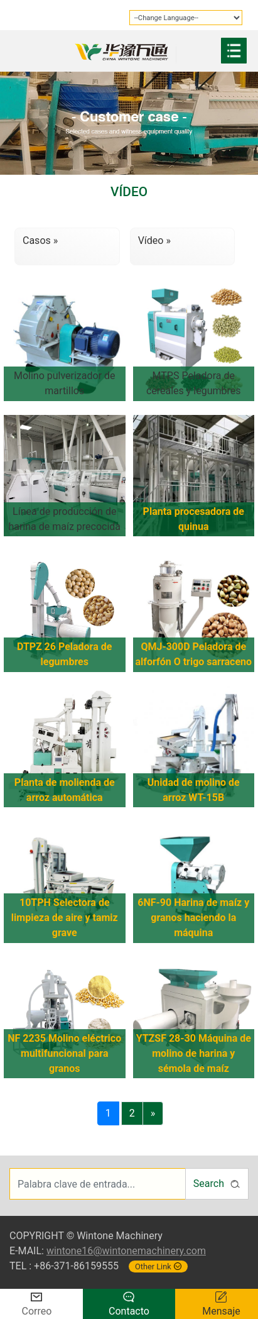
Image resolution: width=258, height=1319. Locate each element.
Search (216, 1184)
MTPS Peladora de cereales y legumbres (193, 383)
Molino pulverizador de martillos (65, 383)
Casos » (40, 240)
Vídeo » (154, 240)
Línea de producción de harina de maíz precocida (64, 519)
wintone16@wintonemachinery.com (126, 1251)
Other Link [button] (158, 1266)
